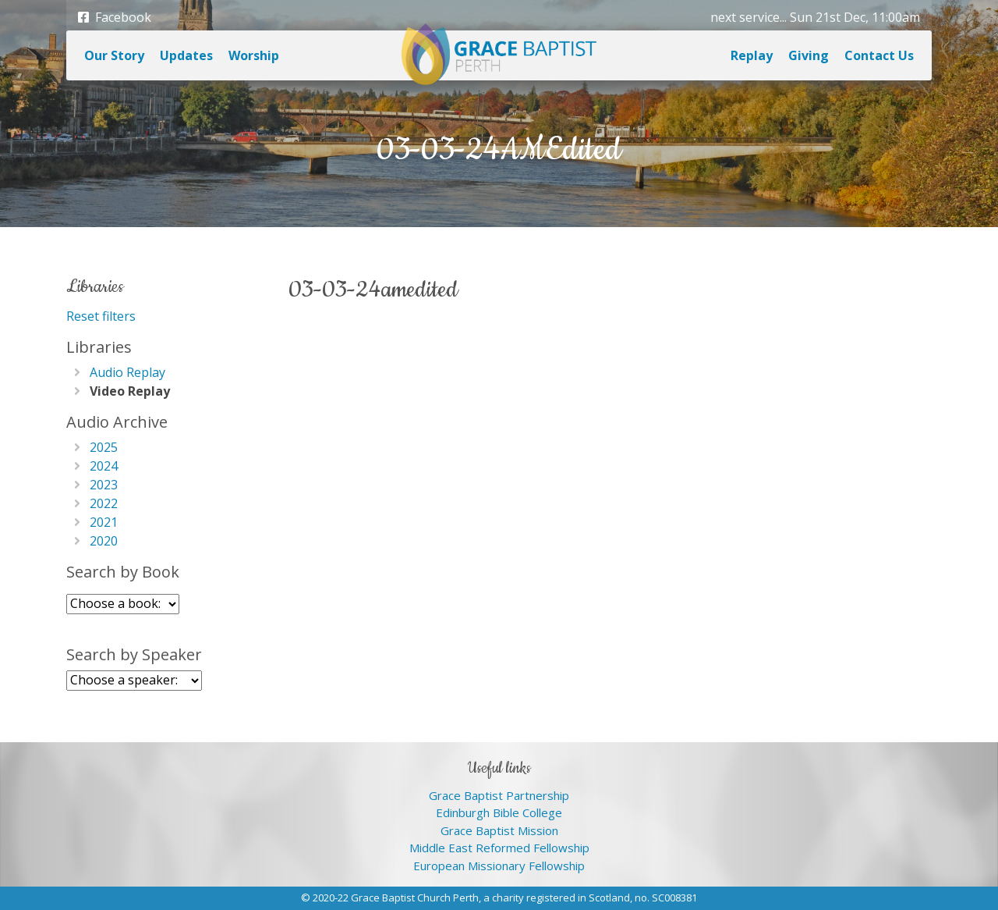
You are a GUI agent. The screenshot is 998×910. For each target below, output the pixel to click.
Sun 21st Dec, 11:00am (855, 17)
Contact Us (879, 55)
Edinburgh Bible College (499, 812)
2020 (104, 540)
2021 (104, 522)
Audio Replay (127, 372)
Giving (808, 55)
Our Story (114, 55)
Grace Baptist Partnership (499, 795)
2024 (104, 466)
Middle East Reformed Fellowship (499, 847)
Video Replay (130, 391)
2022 (104, 503)
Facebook (114, 17)
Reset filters (101, 316)
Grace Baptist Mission (499, 830)
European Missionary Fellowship (499, 865)
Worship (253, 55)
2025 (104, 447)
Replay (752, 55)
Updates (186, 55)
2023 (104, 484)
